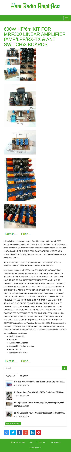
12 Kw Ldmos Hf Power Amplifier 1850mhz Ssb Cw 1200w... (39, 413)
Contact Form (41, 442)
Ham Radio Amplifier (18, 442)
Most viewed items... (13, 424)
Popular (10, 376)
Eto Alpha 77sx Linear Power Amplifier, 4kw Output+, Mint (39, 402)
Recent (24, 376)
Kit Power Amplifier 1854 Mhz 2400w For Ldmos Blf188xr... (39, 392)
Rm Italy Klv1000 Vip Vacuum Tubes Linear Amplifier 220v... (39, 382)
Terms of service (35, 448)
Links (31, 442)
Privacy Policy (55, 442)
